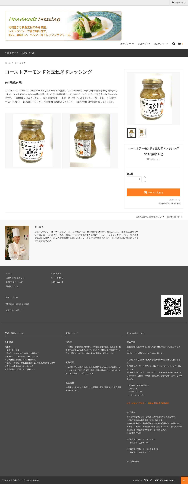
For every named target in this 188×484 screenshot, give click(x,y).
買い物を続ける (175, 217)
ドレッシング (20, 63)
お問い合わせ (28, 53)
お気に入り (154, 159)
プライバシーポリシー (15, 305)
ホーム (7, 63)
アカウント (179, 2)
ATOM (13, 297)
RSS (7, 297)
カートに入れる (153, 192)
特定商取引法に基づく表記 (169, 203)
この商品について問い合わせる (150, 217)
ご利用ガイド (11, 53)
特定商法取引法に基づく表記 (18, 301)
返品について (174, 200)
